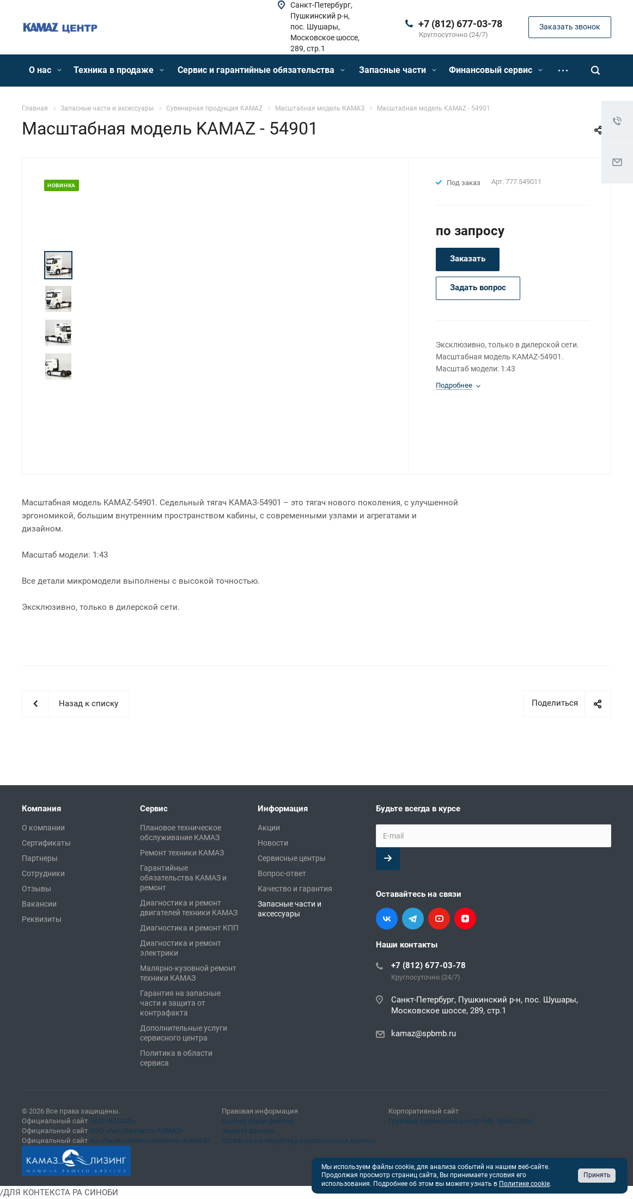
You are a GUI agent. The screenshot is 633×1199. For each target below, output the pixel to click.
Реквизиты (42, 919)
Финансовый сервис (496, 70)
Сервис (154, 808)
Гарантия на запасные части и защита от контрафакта (180, 1003)
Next (58, 394)
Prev (58, 238)
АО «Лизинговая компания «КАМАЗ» (149, 1140)
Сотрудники (43, 873)
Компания (41, 808)
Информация (283, 808)
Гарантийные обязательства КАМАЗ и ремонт (183, 878)
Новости (273, 843)
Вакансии (39, 904)
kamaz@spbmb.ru (423, 1033)
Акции (269, 827)
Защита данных (248, 1131)
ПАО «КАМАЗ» (112, 1121)
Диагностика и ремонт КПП (189, 927)
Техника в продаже (119, 70)
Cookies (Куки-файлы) (258, 1121)
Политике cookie (524, 1184)
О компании (43, 827)
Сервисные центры (292, 858)
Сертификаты (46, 843)
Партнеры (40, 858)
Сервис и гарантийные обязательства (261, 70)
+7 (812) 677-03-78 (460, 23)
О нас (45, 70)
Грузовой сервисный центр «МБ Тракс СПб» (460, 1121)
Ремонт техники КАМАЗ (182, 852)
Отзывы (36, 888)
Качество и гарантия (295, 888)
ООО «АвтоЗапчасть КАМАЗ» (136, 1131)
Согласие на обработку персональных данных (298, 1140)
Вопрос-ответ (282, 873)
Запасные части (397, 70)
